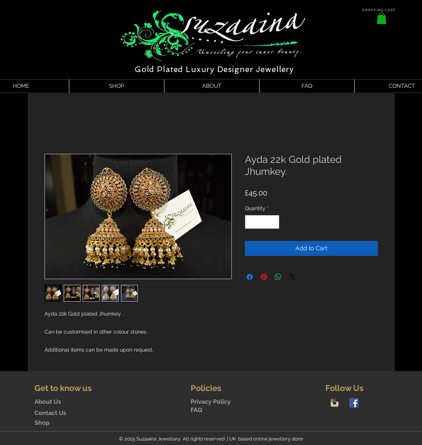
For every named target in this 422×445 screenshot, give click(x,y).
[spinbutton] (262, 222)
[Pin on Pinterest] (263, 276)
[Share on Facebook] (249, 276)
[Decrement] (250, 222)
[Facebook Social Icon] (354, 402)
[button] (381, 18)
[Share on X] (292, 276)
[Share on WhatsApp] (278, 276)
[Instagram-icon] (334, 402)
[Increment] (273, 222)
